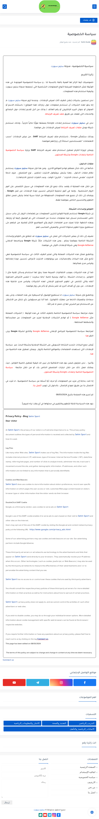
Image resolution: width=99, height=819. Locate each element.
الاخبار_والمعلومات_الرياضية (26, 723)
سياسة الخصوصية (87, 777)
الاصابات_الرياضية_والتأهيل (82, 729)
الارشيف (91, 782)
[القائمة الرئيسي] (94, 6)
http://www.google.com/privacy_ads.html (50, 530)
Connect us (42, 639)
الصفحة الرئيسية (87, 767)
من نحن (91, 787)
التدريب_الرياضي (86, 723)
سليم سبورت (57, 66)
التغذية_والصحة (59, 723)
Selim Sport (34, 417)
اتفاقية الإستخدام (87, 772)
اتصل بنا (91, 792)
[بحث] (5, 6)
